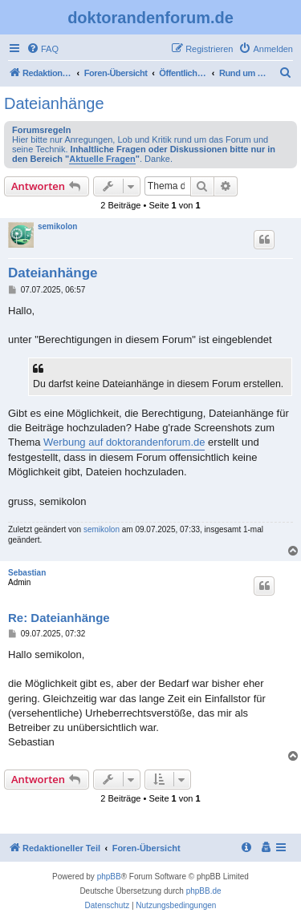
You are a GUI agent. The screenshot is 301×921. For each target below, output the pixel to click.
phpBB (109, 876)
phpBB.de (204, 891)
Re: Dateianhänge (59, 617)
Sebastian (27, 572)
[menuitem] (42, 49)
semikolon (57, 226)
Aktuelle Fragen (102, 159)
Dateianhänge (54, 103)
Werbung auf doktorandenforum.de (124, 442)
